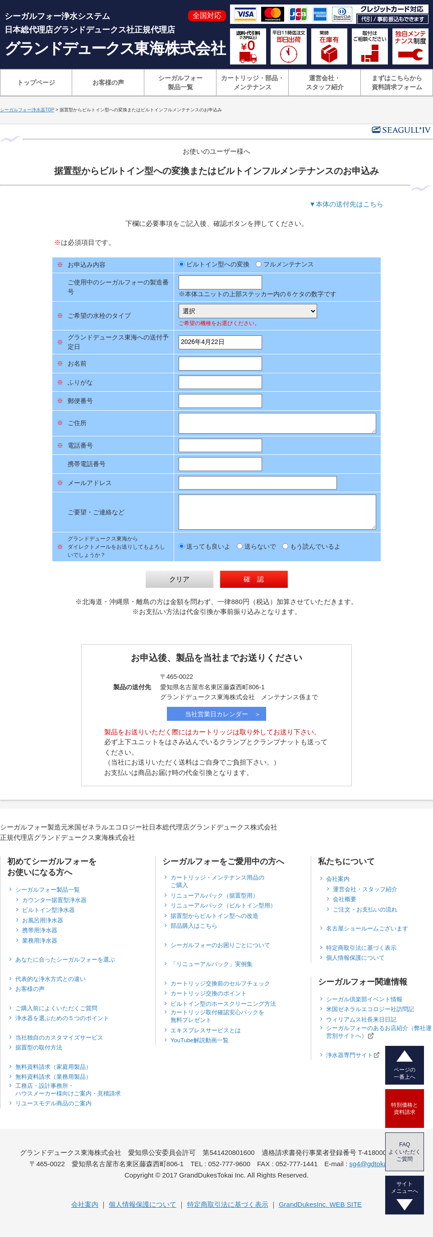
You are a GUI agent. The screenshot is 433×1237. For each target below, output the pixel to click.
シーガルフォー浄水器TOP (27, 109)
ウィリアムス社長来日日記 (361, 1019)
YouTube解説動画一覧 (199, 1040)
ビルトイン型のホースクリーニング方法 (223, 1003)
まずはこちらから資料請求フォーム (397, 82)
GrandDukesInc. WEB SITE (320, 1204)
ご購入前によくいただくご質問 (56, 1008)
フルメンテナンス (285, 264)
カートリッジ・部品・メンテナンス (252, 82)
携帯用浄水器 (39, 930)
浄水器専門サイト (353, 1054)
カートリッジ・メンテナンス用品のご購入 (217, 881)
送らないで (256, 546)
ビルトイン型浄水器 (48, 910)
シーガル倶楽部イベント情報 (364, 999)
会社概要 (344, 899)
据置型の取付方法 (38, 1047)
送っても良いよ (204, 546)
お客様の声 (108, 82)
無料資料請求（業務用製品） (53, 1076)
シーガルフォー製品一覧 (180, 82)
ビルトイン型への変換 (214, 264)
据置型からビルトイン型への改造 (214, 915)
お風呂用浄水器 (42, 920)
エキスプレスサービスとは (205, 1030)
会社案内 (338, 878)
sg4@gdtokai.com (376, 1164)
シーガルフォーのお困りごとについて (220, 945)
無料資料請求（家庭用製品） (53, 1066)
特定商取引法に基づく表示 (361, 947)
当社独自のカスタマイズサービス (59, 1037)
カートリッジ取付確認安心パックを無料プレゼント (217, 1016)
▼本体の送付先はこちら (346, 204)
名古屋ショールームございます (367, 928)
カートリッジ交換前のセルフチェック (220, 983)
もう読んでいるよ (311, 546)
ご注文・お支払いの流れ (365, 909)
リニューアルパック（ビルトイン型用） (223, 905)
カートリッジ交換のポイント (208, 993)
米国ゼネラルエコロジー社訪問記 (370, 1009)
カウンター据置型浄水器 (54, 900)
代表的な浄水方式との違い (50, 979)
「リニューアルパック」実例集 (211, 964)
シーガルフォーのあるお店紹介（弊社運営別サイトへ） (379, 1032)
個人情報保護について (355, 957)
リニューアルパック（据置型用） (214, 895)
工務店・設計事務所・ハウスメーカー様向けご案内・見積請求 (68, 1089)
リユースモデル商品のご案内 (53, 1103)
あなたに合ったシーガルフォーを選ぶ (65, 959)
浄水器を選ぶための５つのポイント (62, 1018)
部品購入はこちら (193, 925)
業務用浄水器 (39, 940)
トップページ (36, 82)
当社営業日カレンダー (216, 714)
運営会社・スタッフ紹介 (325, 82)
